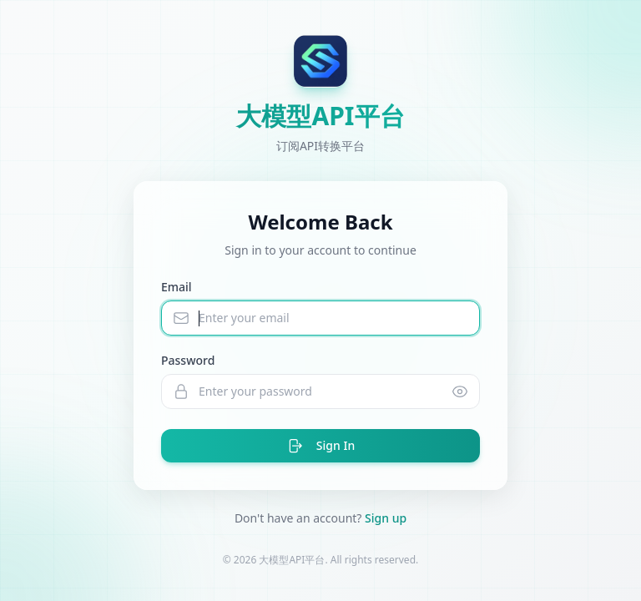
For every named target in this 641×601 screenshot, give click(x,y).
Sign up (385, 518)
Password (188, 360)
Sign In (320, 445)
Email (176, 287)
